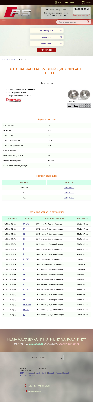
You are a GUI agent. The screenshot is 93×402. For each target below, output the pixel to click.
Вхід (59, 2)
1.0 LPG (26, 310)
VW (26, 375)
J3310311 (14, 59)
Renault (51, 373)
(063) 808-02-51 (81, 9)
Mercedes (30, 373)
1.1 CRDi (26, 259)
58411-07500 (69, 198)
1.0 (24, 229)
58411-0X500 (69, 188)
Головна (5, 59)
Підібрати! (46, 50)
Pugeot (59, 373)
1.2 (24, 234)
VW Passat (33, 375)
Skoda (44, 373)
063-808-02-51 (36, 344)
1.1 (24, 244)
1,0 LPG (26, 224)
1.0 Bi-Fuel (27, 304)
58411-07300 (69, 193)
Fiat (22, 375)
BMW (22, 373)
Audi (38, 373)
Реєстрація (69, 2)
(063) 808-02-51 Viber (39, 385)
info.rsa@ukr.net (34, 391)
